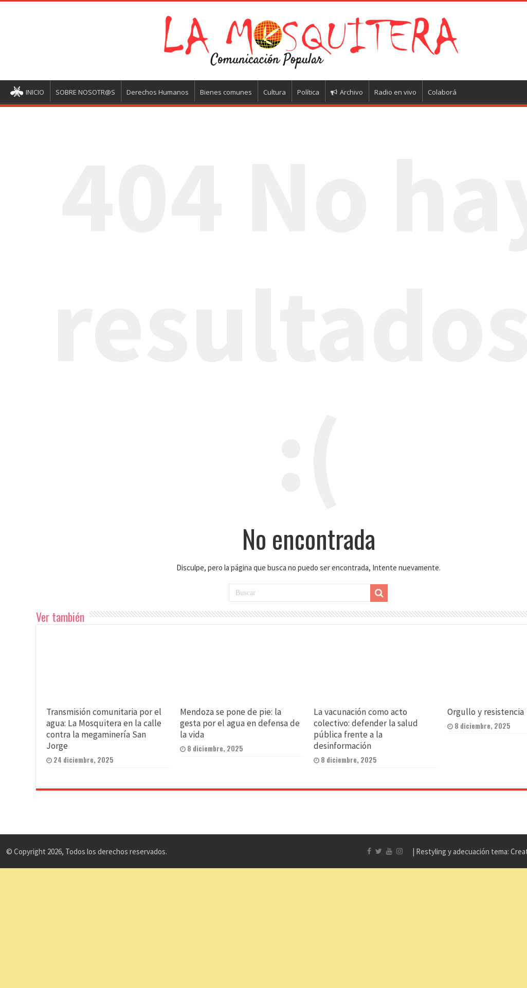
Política (308, 92)
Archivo (347, 92)
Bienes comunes (226, 92)
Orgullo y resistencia (485, 711)
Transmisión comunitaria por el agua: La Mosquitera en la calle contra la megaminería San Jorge (103, 728)
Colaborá (442, 92)
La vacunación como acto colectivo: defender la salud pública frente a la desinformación (366, 728)
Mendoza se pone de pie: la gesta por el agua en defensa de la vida (240, 723)
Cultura (274, 92)
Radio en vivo (395, 92)
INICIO (27, 92)
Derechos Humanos (157, 92)
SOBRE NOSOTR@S (85, 92)
